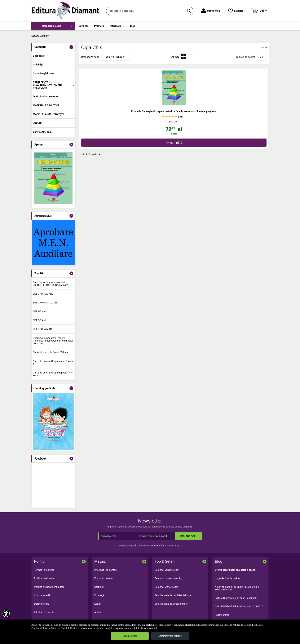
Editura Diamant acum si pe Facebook (236, 598)
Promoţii (99, 595)
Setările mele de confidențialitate (173, 595)
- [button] (71, 47)
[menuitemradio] (183, 56)
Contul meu (211, 10)
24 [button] (261, 56)
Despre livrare (41, 603)
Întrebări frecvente (44, 612)
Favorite (236, 10)
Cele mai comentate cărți (168, 578)
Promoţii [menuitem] (99, 25)
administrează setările (170, 635)
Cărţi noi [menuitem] (83, 25)
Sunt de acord (130, 635)
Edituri (97, 603)
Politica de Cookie (44, 578)
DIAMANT (174, 122)
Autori (97, 612)
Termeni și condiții (44, 569)
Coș (259, 10)
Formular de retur (103, 578)
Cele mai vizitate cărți (166, 586)
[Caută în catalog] (189, 11)
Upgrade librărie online (227, 578)
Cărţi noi (99, 586)
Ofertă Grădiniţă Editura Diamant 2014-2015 (239, 606)
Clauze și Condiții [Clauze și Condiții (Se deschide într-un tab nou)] (60, 628)
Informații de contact (105, 569)
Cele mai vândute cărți (167, 569)
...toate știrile (222, 614)
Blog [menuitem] (132, 25)
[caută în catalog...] (145, 11)
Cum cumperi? (42, 595)
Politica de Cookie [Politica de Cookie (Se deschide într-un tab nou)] (241, 624)
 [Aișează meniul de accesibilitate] (6, 613)
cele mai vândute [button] (115, 56)
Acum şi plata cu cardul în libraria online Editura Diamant (237, 588)
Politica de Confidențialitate (49, 586)
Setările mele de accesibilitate (171, 603)
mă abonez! (188, 536)
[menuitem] (53, 26)
